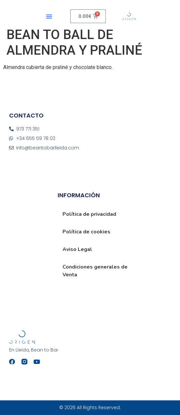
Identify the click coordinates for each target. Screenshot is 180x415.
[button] (49, 16)
